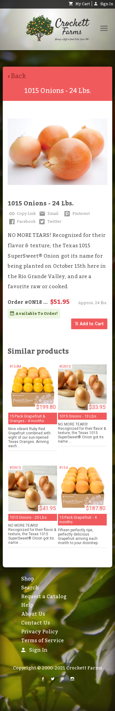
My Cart (79, 4)
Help (27, 605)
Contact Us (35, 623)
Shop (27, 579)
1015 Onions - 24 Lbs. (41, 203)
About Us (33, 614)
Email (48, 214)
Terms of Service (42, 641)
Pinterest (76, 214)
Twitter (49, 222)
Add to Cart (89, 324)
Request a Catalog (44, 597)
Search (30, 588)
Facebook (22, 222)
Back (19, 76)
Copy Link (22, 214)
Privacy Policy (39, 632)
